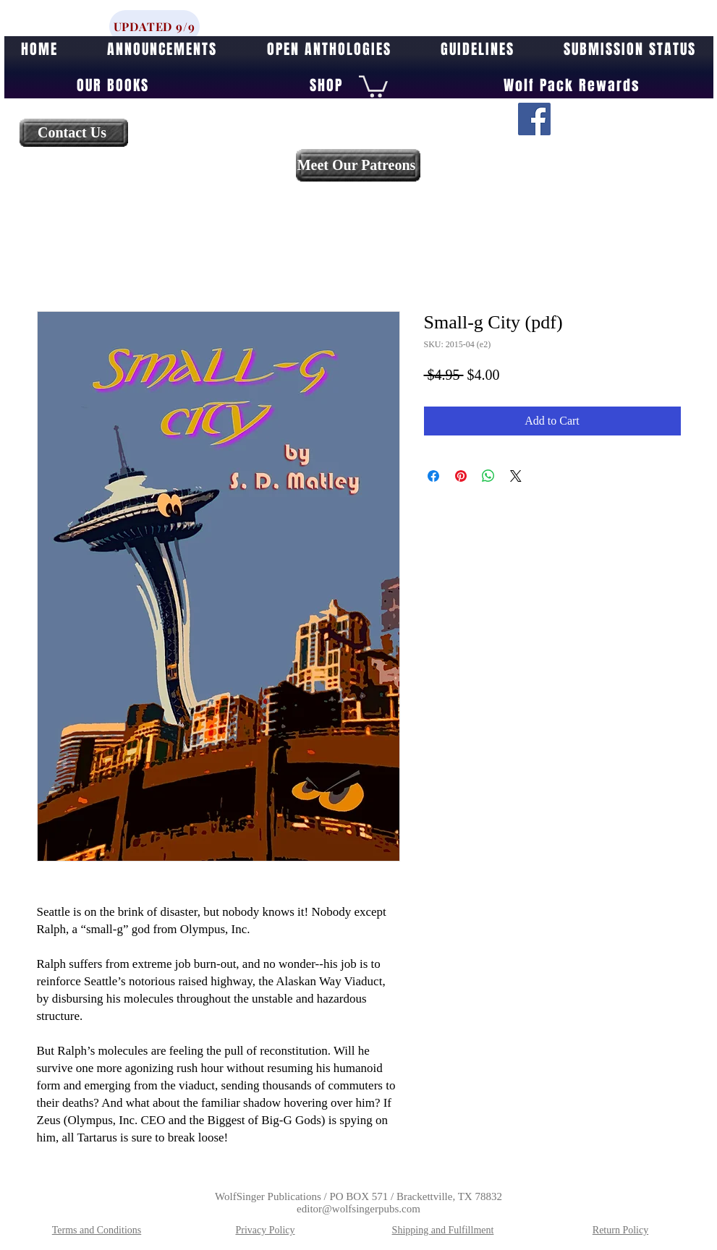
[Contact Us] (74, 132)
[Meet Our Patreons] (358, 165)
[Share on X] (516, 476)
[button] (373, 85)
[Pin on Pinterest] (461, 476)
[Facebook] (534, 119)
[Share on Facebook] (433, 476)
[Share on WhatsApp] (488, 476)
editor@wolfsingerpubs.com (358, 1209)
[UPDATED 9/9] (154, 26)
